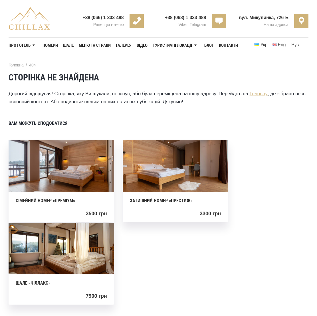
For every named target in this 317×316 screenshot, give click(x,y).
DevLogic (187, 298)
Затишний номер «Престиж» (150, 202)
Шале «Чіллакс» (239, 202)
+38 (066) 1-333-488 (103, 17)
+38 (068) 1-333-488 (185, 17)
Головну (258, 101)
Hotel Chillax (29, 18)
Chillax (195, 289)
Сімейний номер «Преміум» (45, 202)
